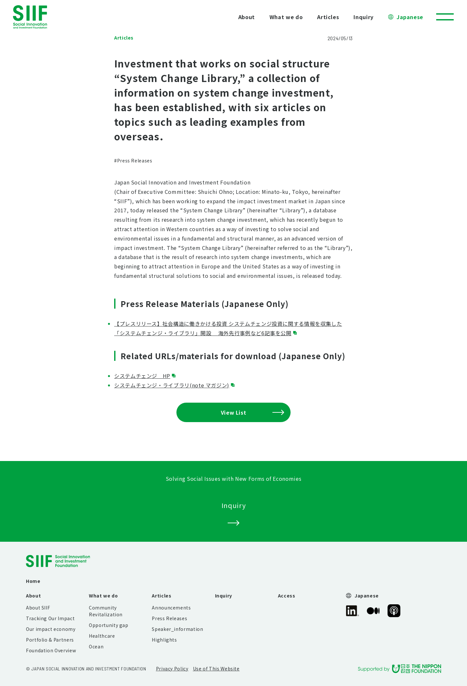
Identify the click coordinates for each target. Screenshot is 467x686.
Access (286, 595)
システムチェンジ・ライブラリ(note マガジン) (171, 385)
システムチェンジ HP (142, 376)
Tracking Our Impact (50, 618)
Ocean (96, 646)
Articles (328, 17)
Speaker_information (177, 629)
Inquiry (363, 17)
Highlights (164, 639)
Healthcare (102, 636)
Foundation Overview (51, 650)
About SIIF (38, 607)
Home (33, 581)
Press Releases (169, 618)
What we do (286, 17)
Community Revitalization (106, 611)
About (246, 17)
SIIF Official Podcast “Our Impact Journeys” (394, 610)
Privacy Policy (172, 668)
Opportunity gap (108, 625)
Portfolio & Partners (50, 639)
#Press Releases (133, 160)
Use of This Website (216, 668)
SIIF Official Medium (373, 610)
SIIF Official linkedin (352, 610)
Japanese (410, 17)
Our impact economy (51, 629)
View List (252, 412)
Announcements (171, 607)
